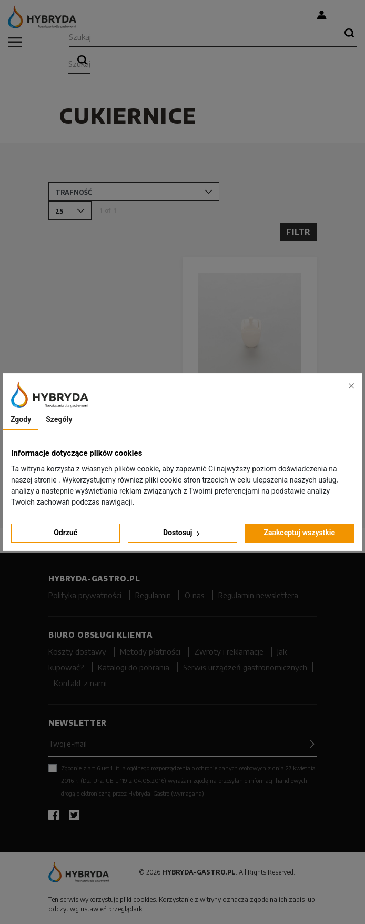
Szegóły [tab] (59, 419)
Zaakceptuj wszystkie (300, 532)
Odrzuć (65, 532)
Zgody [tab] (21, 419)
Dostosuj (182, 532)
